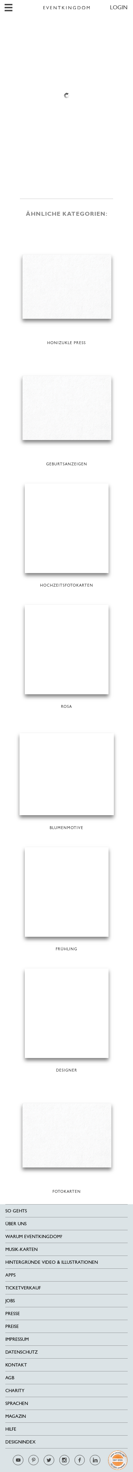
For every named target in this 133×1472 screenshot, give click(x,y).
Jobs (10, 1300)
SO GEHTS (16, 1210)
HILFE (10, 1429)
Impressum (17, 1339)
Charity (14, 1390)
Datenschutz (21, 1352)
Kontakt (16, 1365)
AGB (9, 1377)
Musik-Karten (21, 1249)
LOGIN (119, 7)
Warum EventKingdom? (33, 1236)
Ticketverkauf (23, 1287)
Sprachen (16, 1403)
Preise (12, 1326)
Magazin (15, 1416)
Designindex (20, 1442)
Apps (10, 1275)
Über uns (16, 1223)
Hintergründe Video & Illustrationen (51, 1262)
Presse (12, 1313)
